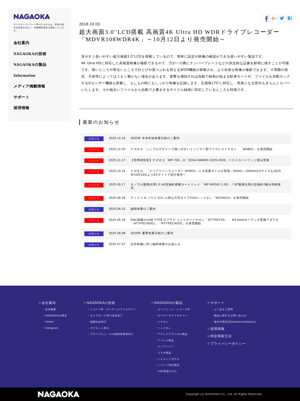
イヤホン (163, 321)
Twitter (49, 321)
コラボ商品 (164, 352)
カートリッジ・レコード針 (174, 309)
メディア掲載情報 (29, 86)
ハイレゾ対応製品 (168, 365)
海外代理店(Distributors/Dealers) (235, 321)
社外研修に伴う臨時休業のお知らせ (156, 244)
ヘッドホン (164, 328)
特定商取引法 (221, 336)
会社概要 (50, 309)
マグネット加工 (99, 328)
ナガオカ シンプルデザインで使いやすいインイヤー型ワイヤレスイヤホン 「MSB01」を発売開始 (201, 149)
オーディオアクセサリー (173, 315)
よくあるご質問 (223, 309)
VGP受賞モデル (167, 371)
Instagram (51, 328)
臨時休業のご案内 (143, 208)
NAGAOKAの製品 (30, 65)
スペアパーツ (166, 346)
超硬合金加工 (98, 321)
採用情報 (21, 108)
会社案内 (21, 43)
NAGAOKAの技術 (30, 54)
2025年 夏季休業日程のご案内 (152, 233)
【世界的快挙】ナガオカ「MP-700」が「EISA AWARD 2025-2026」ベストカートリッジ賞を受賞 (200, 160)
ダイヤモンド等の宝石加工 (106, 315)
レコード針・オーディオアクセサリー (113, 309)
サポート (21, 97)
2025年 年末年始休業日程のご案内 (155, 138)
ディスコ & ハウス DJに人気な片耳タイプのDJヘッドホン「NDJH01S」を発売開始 (190, 197)
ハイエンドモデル (168, 359)
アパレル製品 (166, 340)
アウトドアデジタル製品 (173, 334)
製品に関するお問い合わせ (230, 315)
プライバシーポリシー (228, 343)
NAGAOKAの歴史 (56, 315)
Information (24, 75)
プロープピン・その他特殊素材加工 (112, 334)
